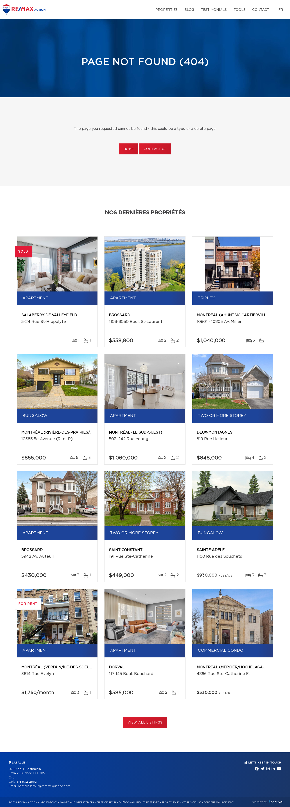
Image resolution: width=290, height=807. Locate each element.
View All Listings (145, 722)
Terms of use (192, 802)
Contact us (155, 149)
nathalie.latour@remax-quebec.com (44, 786)
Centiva (275, 801)
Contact (260, 9)
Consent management (219, 802)
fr (280, 9)
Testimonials (214, 9)
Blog (189, 9)
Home (128, 149)
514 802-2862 (26, 781)
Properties (166, 9)
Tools (239, 9)
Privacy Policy (171, 802)
